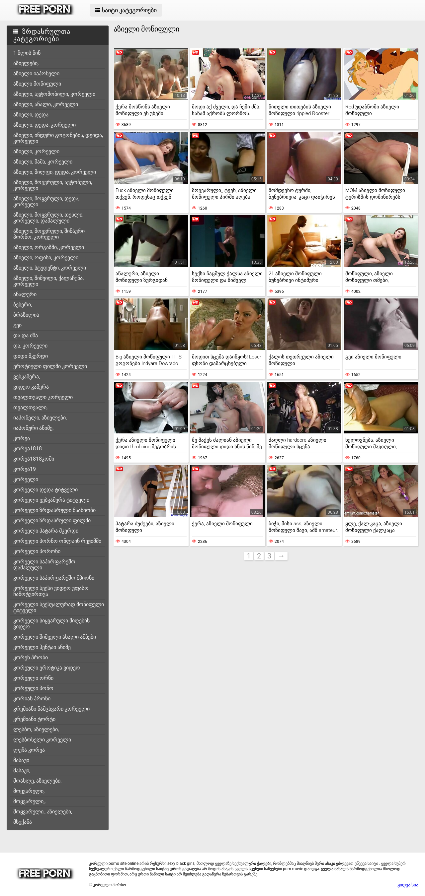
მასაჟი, (21, 770)
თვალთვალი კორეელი (43, 397)
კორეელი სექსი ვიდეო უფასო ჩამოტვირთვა (51, 591)
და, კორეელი (30, 346)
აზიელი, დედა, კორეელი (44, 125)
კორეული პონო (33, 688)
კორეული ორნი (33, 678)
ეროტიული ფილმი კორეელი (50, 366)
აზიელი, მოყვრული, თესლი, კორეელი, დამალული (48, 218)
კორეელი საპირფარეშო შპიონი (53, 578)
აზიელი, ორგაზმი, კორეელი (48, 247)
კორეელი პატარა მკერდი (45, 531)
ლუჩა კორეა (29, 750)
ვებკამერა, (26, 376)
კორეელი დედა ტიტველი (45, 489)
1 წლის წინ (27, 53)
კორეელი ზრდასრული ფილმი (52, 520)
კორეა (21, 438)
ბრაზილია (26, 315)
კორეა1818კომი (33, 459)
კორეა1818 (27, 448)
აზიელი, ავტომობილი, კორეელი (54, 94)
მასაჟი (21, 760)
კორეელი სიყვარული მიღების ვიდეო (51, 623)
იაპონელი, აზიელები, (40, 418)
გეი (17, 325)
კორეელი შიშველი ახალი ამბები (54, 637)
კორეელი (25, 479)
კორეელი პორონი (36, 551)
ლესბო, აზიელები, (36, 729)
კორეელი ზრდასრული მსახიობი (54, 510)
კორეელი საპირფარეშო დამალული (44, 564)
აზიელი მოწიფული (37, 84)
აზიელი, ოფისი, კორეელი (45, 257)
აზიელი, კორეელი (36, 151)
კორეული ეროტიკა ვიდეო (46, 668)
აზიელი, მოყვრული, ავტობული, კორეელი (52, 185)
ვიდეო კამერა (31, 387)
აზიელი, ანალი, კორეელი (45, 104)
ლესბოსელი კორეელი (42, 739)
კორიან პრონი (31, 698)
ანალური (25, 294)
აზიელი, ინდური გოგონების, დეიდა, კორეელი (58, 138)
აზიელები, (26, 63)
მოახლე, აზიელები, (37, 781)
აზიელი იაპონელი (36, 73)
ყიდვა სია (407, 884)
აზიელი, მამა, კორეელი (42, 162)
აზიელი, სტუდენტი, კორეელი (49, 268)
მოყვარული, (28, 791)
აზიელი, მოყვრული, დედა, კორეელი (46, 201)
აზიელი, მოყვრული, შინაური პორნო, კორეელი (49, 234)
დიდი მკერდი (30, 356)
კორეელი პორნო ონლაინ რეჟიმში (57, 541)
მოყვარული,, (29, 801)
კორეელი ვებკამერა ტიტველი (51, 500)
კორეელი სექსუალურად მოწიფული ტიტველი (58, 607)
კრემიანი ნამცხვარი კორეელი (51, 709)
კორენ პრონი (30, 657)
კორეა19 (24, 469)
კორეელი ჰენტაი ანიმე (42, 647)
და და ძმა (25, 335)
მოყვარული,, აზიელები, (42, 811)
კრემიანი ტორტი (34, 719)
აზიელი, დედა (30, 114)
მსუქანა (22, 822)
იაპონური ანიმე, (33, 428)
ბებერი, (22, 304)
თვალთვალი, (30, 407)
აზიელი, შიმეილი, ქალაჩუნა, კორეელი (48, 281)
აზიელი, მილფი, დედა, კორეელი (54, 172)
